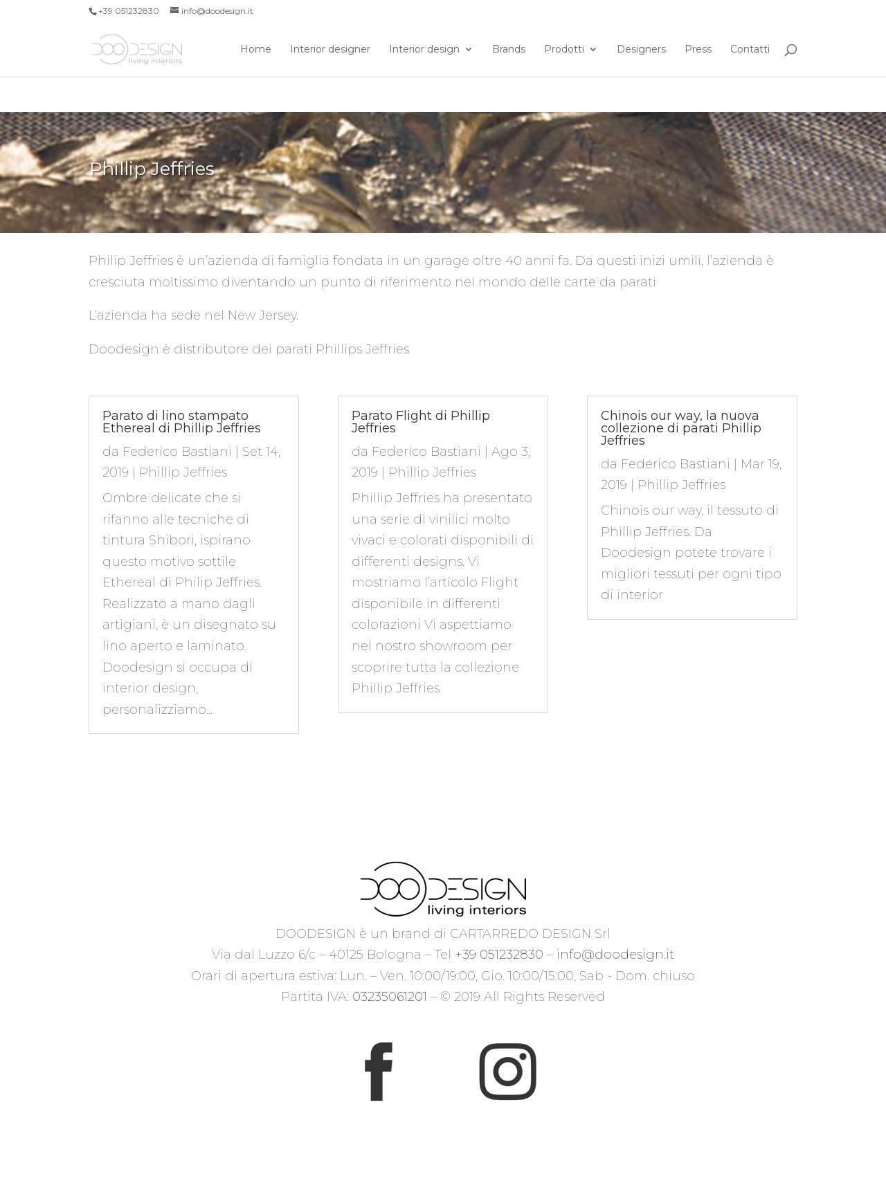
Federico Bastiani (177, 451)
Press (698, 49)
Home (255, 49)
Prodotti (564, 49)
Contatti (750, 49)
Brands (508, 49)
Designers (641, 49)
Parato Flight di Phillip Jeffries (421, 422)
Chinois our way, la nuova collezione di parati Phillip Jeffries (681, 428)
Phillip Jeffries (183, 472)
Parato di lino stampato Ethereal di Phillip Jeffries (181, 422)
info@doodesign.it (615, 954)
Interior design (424, 49)
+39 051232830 (499, 954)
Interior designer (330, 49)
